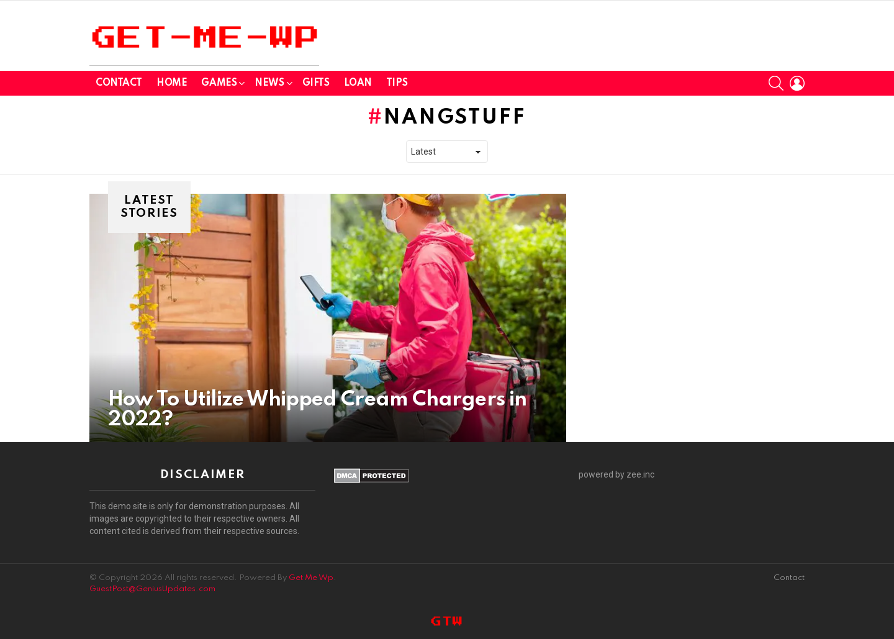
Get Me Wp (311, 578)
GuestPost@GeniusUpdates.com (152, 589)
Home (171, 83)
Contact (119, 83)
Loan (358, 83)
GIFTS (316, 83)
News (269, 85)
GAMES (219, 85)
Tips (396, 83)
